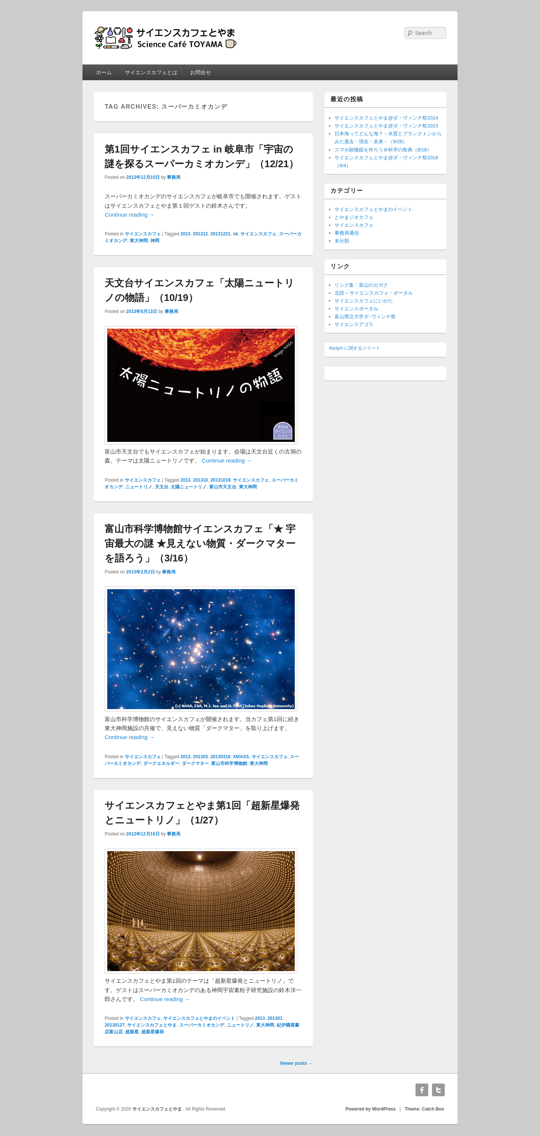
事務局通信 (346, 233)
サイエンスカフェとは (151, 72)
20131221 (220, 233)
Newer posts (296, 1063)
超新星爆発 (152, 1031)
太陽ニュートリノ (189, 486)
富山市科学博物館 (229, 763)
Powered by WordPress (370, 1109)
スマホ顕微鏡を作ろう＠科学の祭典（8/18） (383, 150)
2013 (185, 233)
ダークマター (195, 763)
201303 (200, 756)
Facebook (422, 1090)
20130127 (114, 1025)
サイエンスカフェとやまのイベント (199, 1018)
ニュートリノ (138, 486)
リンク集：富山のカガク (361, 285)
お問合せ (200, 72)
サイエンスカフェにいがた (363, 301)
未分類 (341, 241)
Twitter (438, 1090)
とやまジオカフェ (354, 217)
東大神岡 (139, 240)
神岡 (154, 240)
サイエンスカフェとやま (152, 1025)
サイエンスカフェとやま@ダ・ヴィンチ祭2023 (386, 126)
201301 (274, 1018)
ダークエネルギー (161, 763)
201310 (200, 480)
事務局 (173, 177)
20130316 (220, 756)
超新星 (132, 1031)
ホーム (104, 72)
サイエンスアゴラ (354, 324)
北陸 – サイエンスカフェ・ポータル (373, 293)
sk (235, 233)
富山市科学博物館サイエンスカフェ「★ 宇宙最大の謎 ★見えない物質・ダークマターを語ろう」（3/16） (200, 543)
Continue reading (129, 214)
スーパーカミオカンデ (201, 1025)
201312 (200, 233)
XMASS (241, 756)
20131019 (220, 480)
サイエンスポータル (356, 308)
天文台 (161, 486)
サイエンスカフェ (143, 233)
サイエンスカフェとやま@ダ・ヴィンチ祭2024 (386, 118)
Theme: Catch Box (424, 1109)
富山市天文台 (222, 486)
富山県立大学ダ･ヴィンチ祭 (365, 316)
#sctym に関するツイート (354, 348)
